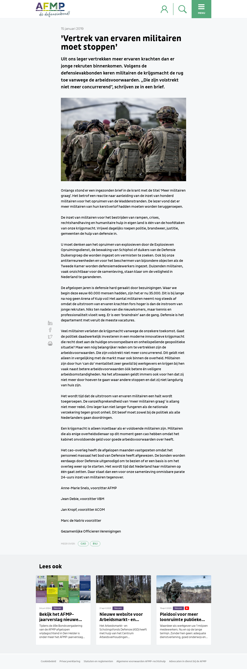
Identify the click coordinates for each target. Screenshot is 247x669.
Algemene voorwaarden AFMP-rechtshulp (141, 661)
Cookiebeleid (48, 661)
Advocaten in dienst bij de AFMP (187, 661)
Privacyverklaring (70, 661)
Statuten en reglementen (98, 661)
